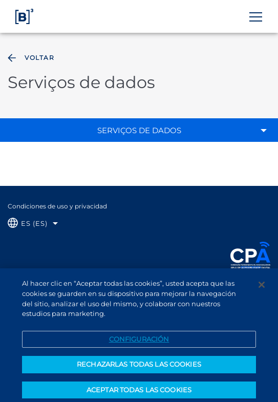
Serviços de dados (139, 130)
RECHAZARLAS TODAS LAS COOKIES (139, 367)
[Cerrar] (261, 287)
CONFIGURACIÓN (139, 341)
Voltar (30, 58)
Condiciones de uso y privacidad (57, 206)
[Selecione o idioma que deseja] (33, 223)
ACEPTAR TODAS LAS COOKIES (139, 392)
